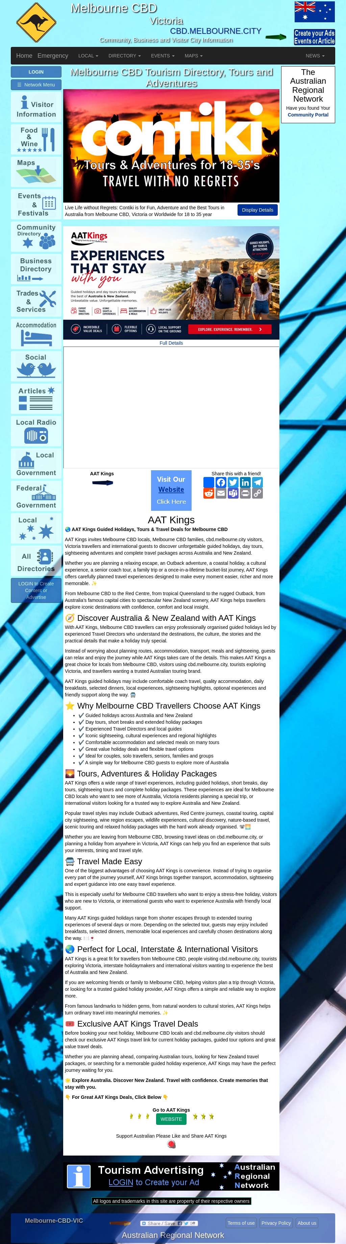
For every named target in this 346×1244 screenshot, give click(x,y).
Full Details (171, 343)
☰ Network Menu (36, 84)
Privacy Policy (276, 1223)
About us (307, 1223)
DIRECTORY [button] (124, 55)
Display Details (257, 210)
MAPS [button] (194, 55)
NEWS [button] (315, 55)
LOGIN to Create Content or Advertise (36, 590)
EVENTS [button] (163, 55)
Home (24, 55)
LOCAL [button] (88, 55)
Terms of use (241, 1223)
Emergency (53, 55)
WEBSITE (171, 1119)
